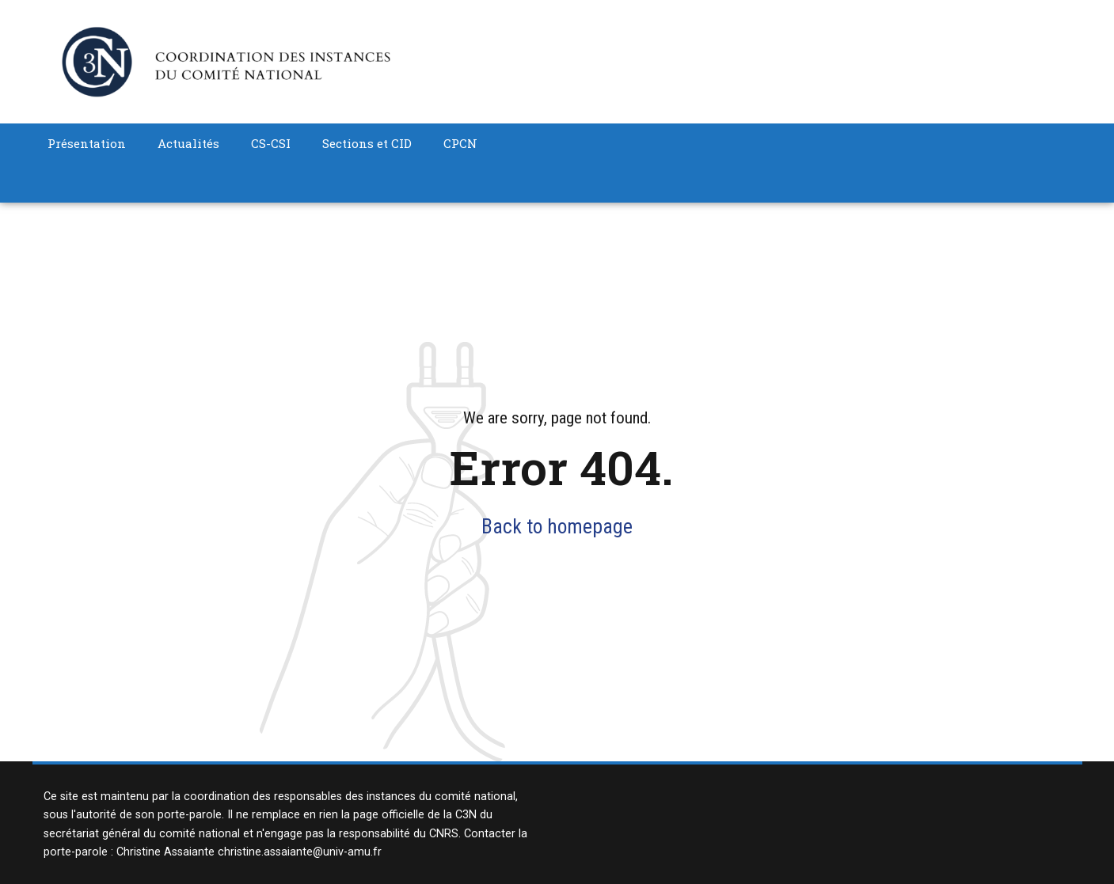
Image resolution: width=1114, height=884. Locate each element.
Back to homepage (557, 526)
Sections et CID (367, 143)
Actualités (188, 143)
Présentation (87, 143)
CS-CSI (271, 143)
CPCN (460, 143)
